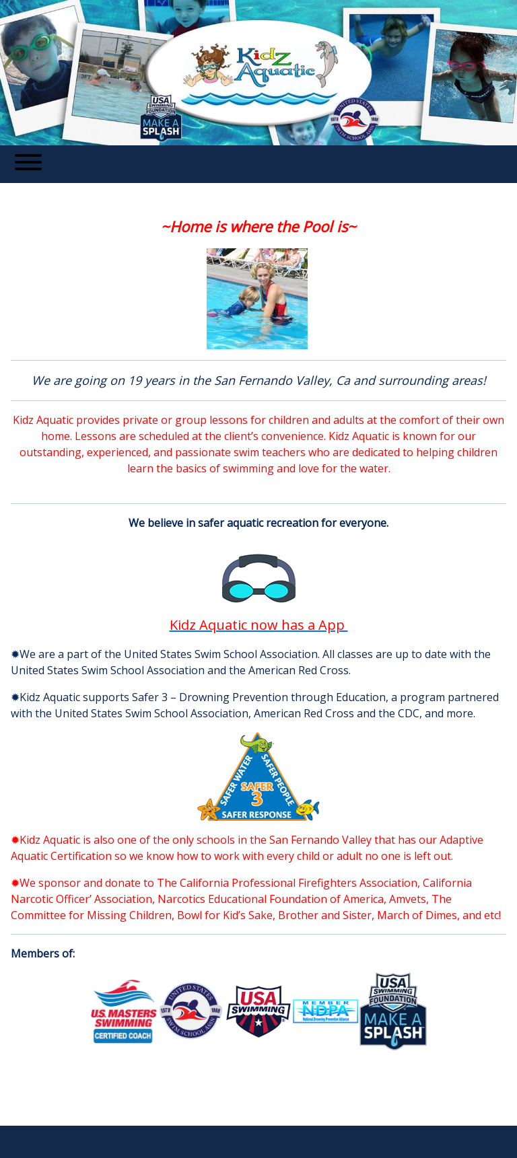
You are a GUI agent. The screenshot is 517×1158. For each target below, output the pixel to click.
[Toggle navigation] (28, 164)
